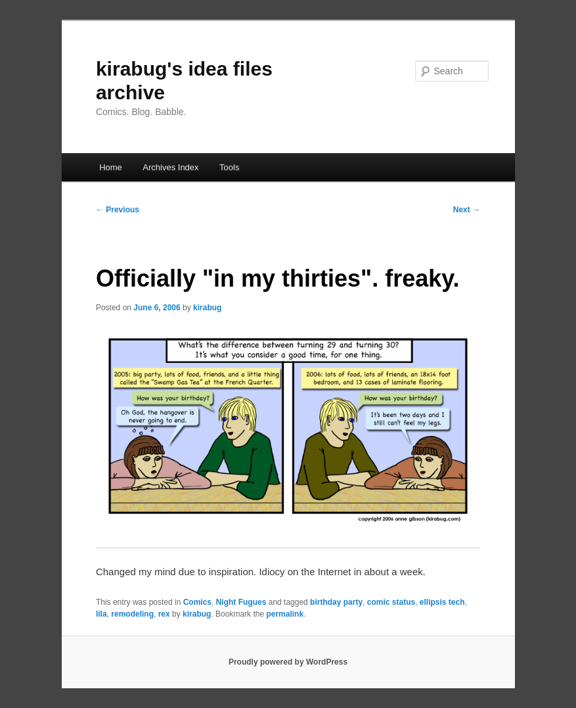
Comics (197, 602)
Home (110, 167)
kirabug (207, 307)
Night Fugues (241, 602)
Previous (117, 209)
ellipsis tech (442, 602)
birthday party (336, 602)
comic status (391, 602)
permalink (284, 614)
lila (101, 614)
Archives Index (170, 167)
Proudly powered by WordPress (288, 662)
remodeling (132, 614)
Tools (229, 167)
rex (164, 614)
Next (466, 209)
